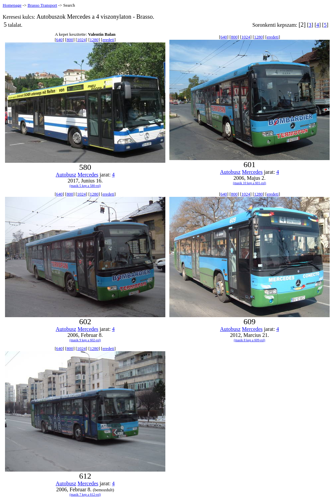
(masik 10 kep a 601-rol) (249, 183)
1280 (94, 39)
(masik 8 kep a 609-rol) (249, 340)
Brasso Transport (42, 5)
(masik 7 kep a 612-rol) (85, 494)
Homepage (12, 5)
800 (69, 39)
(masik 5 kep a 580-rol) (85, 185)
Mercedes (87, 174)
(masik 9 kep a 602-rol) (85, 340)
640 (59, 39)
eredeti (108, 39)
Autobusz (66, 174)
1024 (81, 39)
